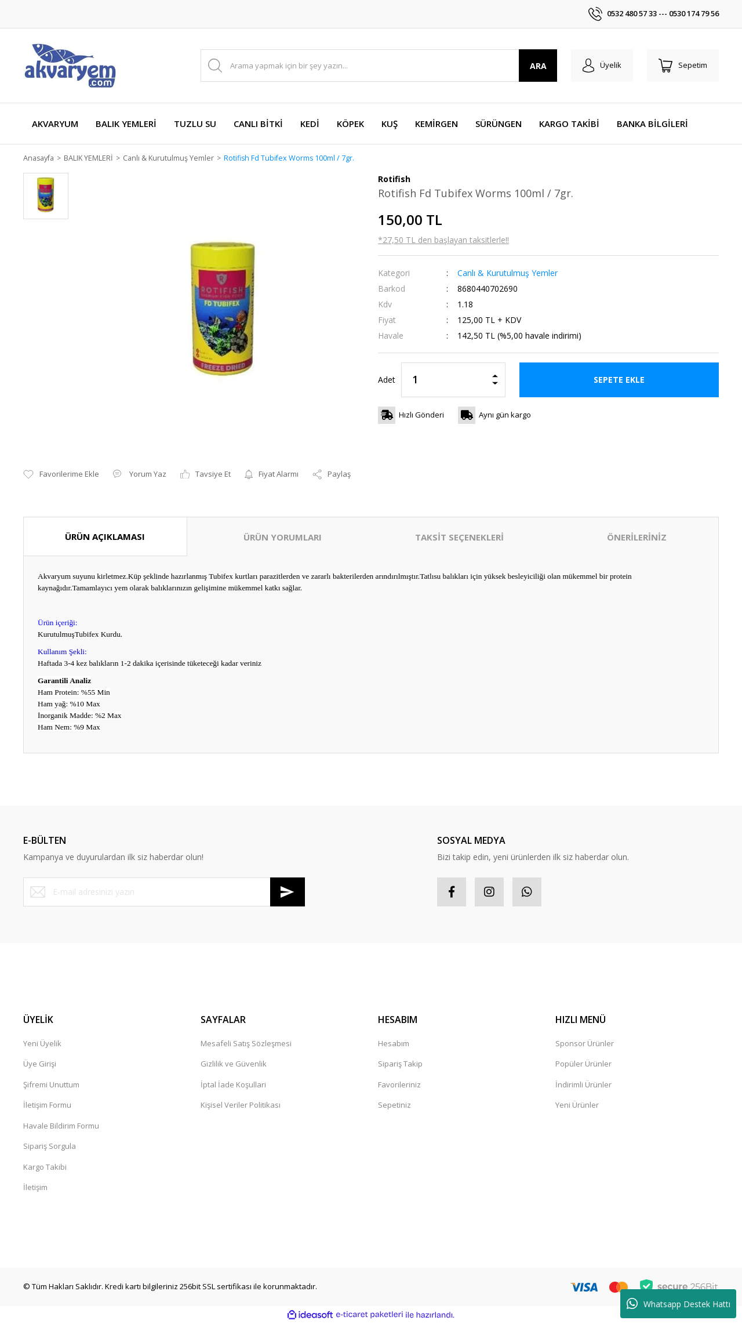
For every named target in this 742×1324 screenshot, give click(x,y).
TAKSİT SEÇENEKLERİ (459, 537)
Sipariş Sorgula (49, 1146)
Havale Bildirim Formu (61, 1125)
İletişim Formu (47, 1105)
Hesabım (393, 1043)
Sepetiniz (394, 1105)
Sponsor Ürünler (584, 1043)
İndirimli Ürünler (583, 1084)
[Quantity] (453, 380)
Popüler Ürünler (583, 1064)
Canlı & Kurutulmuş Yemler (507, 273)
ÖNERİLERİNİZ (637, 537)
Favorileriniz (399, 1084)
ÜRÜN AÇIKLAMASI (105, 537)
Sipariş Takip (400, 1064)
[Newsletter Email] (164, 891)
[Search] (379, 65)
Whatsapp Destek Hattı (678, 1303)
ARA (538, 65)
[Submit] (287, 891)
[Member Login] (602, 65)
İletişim (35, 1187)
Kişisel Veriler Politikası (241, 1105)
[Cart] (683, 65)
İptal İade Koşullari (233, 1084)
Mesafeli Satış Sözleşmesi (246, 1043)
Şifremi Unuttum (51, 1084)
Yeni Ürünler (577, 1105)
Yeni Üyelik (42, 1043)
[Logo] (69, 65)
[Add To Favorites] (61, 475)
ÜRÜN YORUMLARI (282, 537)
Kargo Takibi (45, 1167)
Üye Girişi (39, 1064)
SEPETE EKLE (619, 380)
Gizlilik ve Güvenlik (234, 1064)
